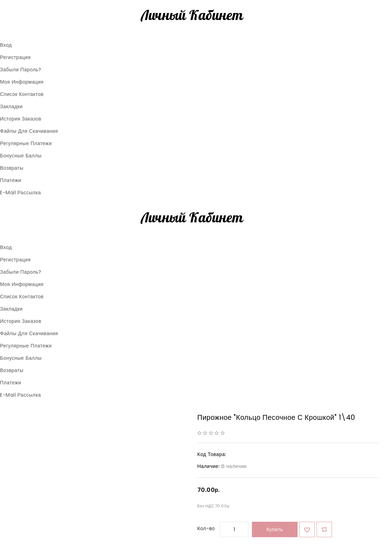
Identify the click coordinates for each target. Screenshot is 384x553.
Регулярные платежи (26, 143)
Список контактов (22, 94)
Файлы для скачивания (29, 131)
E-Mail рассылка (20, 192)
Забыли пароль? (20, 69)
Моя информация (22, 81)
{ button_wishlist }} (307, 529)
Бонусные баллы (21, 155)
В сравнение (324, 529)
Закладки (11, 106)
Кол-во (206, 528)
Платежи (10, 180)
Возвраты (12, 167)
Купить (274, 529)
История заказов (20, 118)
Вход (6, 44)
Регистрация (15, 57)
